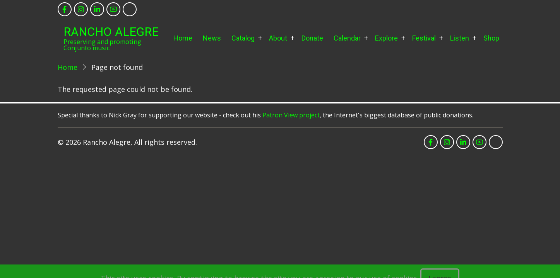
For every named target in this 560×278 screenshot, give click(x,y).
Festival (424, 38)
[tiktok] (130, 9)
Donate (312, 38)
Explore (386, 38)
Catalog (243, 38)
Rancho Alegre (111, 32)
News (212, 38)
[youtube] (113, 9)
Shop (491, 38)
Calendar (347, 38)
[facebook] (65, 9)
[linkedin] (97, 9)
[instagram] (81, 9)
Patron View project (291, 115)
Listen (459, 38)
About (278, 38)
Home (182, 38)
